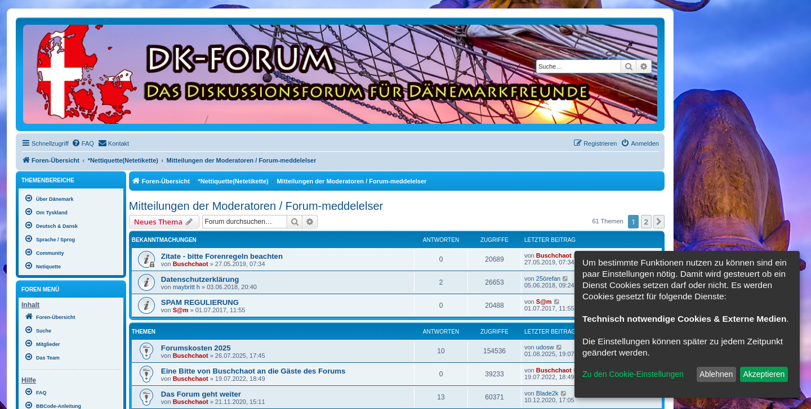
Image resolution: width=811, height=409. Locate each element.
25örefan (548, 278)
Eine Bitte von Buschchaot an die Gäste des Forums (253, 371)
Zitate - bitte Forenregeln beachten (222, 256)
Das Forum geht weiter (201, 394)
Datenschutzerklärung (200, 279)
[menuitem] (83, 143)
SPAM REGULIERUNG (200, 302)
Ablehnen (716, 374)
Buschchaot (190, 263)
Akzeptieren (764, 374)
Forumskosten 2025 (196, 348)
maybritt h (186, 287)
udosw (545, 347)
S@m (181, 310)
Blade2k (547, 393)
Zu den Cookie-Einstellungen (633, 374)
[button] (659, 221)
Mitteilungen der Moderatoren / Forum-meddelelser (256, 206)
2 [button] (646, 222)
